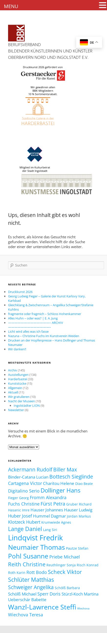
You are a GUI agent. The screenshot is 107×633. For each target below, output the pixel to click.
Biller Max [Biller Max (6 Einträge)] (65, 469)
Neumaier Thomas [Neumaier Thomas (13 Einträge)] (36, 547)
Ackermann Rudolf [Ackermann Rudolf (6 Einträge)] (30, 469)
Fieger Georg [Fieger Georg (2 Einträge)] (18, 497)
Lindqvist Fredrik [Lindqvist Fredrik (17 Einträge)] (35, 538)
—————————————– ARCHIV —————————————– (35, 324)
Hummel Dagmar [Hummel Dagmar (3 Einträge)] (49, 516)
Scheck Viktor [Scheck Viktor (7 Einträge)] (65, 572)
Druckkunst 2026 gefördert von (43, 67)
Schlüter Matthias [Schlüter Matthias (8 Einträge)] (31, 579)
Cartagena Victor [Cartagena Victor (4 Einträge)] (25, 483)
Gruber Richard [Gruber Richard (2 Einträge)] (79, 504)
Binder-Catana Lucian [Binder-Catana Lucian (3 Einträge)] (28, 477)
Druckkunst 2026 (20, 292)
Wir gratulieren (19, 396)
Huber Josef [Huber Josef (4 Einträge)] (20, 516)
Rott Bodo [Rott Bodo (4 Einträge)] (36, 572)
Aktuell (13, 392)
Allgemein (15, 388)
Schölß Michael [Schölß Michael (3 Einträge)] (22, 594)
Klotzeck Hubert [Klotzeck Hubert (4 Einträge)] (24, 522)
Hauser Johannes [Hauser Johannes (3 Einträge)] (47, 510)
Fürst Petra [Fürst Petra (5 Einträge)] (53, 503)
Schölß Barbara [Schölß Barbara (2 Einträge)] (67, 587)
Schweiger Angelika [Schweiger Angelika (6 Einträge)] (31, 587)
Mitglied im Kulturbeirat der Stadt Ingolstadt (35, 159)
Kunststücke (17, 383)
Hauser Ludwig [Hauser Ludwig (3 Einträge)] (78, 510)
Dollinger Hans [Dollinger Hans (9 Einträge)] (60, 490)
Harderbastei (17, 379)
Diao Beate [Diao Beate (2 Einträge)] (84, 483)
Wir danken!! (17, 349)
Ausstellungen (18, 374)
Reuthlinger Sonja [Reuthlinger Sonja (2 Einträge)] (61, 565)
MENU (11, 6)
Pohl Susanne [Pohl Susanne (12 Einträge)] (28, 556)
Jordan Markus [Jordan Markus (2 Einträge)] (79, 516)
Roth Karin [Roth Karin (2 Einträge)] (16, 572)
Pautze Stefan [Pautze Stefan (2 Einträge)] (77, 548)
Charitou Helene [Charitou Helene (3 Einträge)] (58, 483)
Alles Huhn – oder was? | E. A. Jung (33, 318)
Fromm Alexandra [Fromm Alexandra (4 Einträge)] (48, 497)
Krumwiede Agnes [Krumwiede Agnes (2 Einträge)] (56, 522)
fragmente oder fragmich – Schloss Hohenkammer (44, 314)
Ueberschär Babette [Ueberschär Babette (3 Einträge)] (27, 599)
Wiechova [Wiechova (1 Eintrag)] (83, 608)
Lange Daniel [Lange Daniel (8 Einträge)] (25, 529)
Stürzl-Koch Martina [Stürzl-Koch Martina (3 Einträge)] (80, 594)
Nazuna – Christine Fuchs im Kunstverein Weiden (43, 336)
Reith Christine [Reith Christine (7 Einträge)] (26, 564)
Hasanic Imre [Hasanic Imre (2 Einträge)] (19, 510)
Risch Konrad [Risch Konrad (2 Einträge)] (87, 565)
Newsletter (16, 410)
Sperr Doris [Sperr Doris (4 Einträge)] (49, 594)
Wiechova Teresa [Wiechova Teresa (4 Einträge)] (25, 614)
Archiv (12, 370)
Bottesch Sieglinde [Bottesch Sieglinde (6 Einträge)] (71, 476)
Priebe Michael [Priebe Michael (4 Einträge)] (64, 557)
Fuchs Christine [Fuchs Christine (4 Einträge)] (24, 504)
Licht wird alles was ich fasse (28, 331)
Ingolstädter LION (27, 405)
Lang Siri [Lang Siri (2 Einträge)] (50, 529)
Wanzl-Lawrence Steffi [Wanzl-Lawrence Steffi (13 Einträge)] (42, 606)
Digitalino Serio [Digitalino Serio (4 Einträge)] (24, 491)
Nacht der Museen (21, 401)
